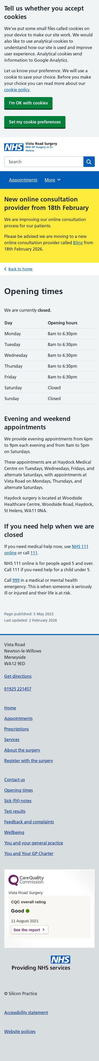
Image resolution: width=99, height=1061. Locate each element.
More (53, 179)
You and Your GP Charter (28, 853)
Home (10, 707)
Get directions (17, 676)
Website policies (19, 1031)
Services (11, 739)
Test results (14, 811)
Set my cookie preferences (35, 121)
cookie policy (17, 89)
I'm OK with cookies (28, 102)
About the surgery (22, 750)
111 (33, 552)
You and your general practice (33, 843)
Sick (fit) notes (17, 800)
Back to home (20, 269)
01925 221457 (17, 689)
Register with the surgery (28, 760)
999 (16, 580)
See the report (26, 930)
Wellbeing (14, 832)
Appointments (23, 180)
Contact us (14, 779)
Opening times (18, 790)
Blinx (78, 242)
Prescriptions (16, 729)
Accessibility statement (26, 1012)
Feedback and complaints (29, 821)
